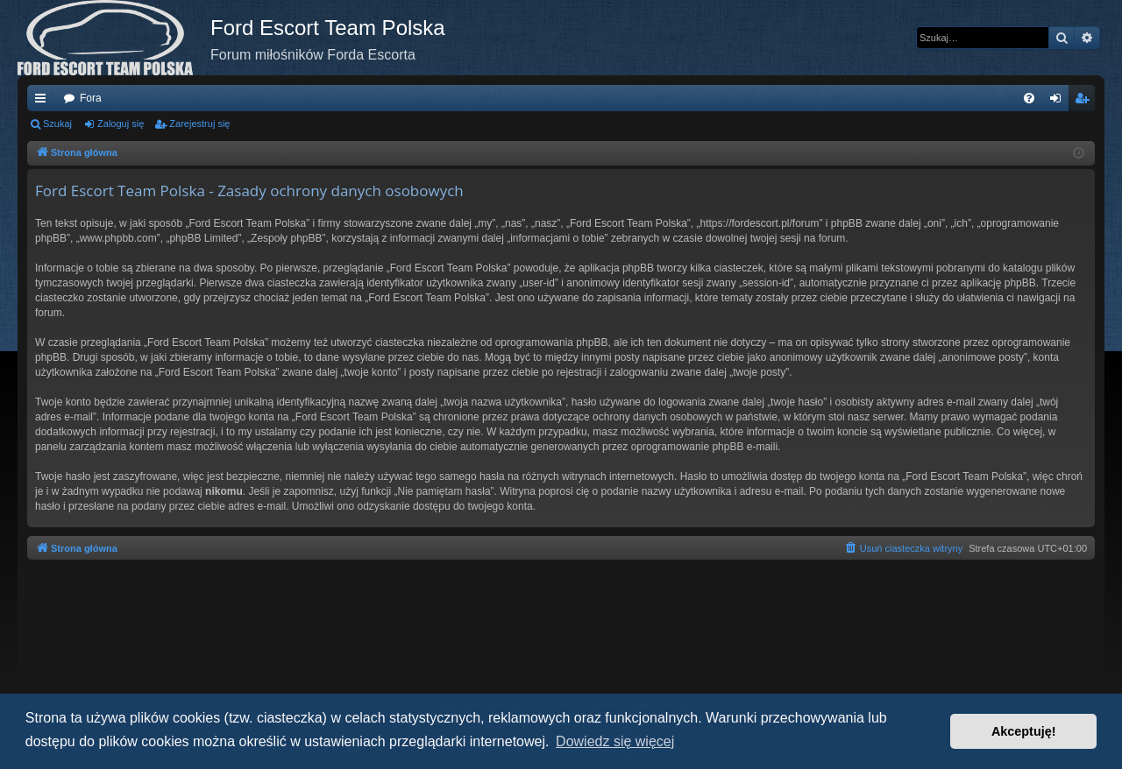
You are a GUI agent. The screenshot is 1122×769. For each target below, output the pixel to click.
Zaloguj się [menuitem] (1059, 101)
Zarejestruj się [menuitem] (1085, 101)
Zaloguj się (120, 123)
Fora (91, 98)
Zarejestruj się (199, 123)
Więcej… (43, 101)
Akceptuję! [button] (1023, 731)
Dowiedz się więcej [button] (615, 741)
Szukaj (57, 123)
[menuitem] (1029, 98)
